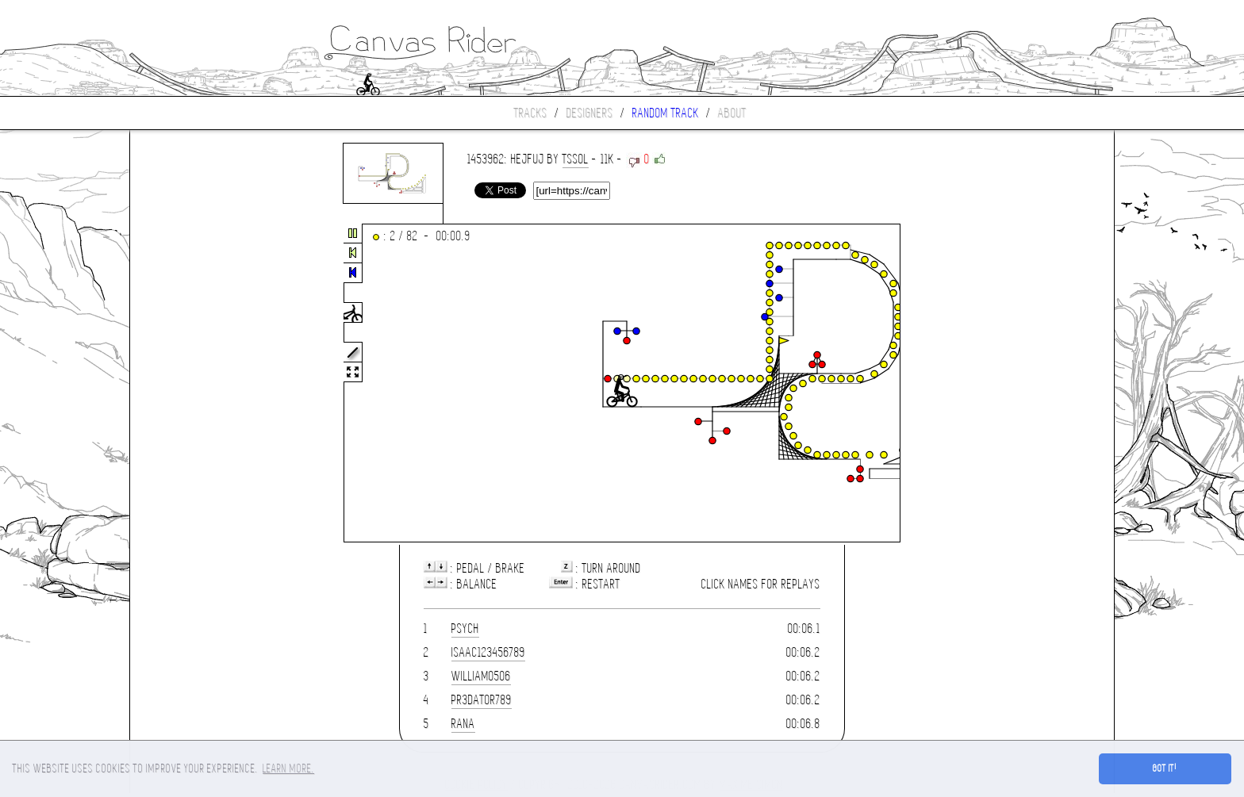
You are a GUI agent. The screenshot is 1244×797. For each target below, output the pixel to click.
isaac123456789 (488, 652)
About (732, 113)
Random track (665, 113)
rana (463, 723)
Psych (465, 628)
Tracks (530, 113)
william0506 (481, 676)
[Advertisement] (196, 384)
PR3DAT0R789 (481, 700)
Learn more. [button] (288, 768)
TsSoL (575, 159)
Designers (589, 113)
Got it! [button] (1165, 768)
